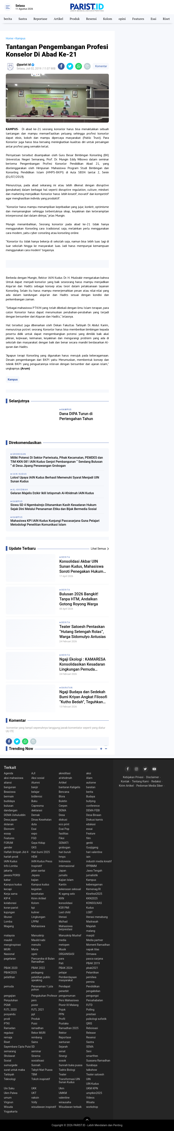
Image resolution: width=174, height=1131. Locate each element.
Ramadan (9, 1028)
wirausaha (65, 1102)
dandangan (10, 810)
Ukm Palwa (10, 1093)
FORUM (8, 842)
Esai (153, 19)
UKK (34, 1088)
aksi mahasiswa (13, 777)
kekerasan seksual (70, 889)
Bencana (64, 791)
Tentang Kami (140, 781)
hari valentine (94, 852)
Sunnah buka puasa (70, 1065)
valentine (64, 1097)
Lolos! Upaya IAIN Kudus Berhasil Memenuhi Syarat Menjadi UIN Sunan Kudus (54, 479)
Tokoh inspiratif (40, 1079)
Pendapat (64, 986)
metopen (64, 944)
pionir (34, 1004)
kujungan (9, 912)
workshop (92, 1106)
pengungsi (92, 995)
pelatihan (9, 977)
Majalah (91, 926)
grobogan (64, 847)
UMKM (63, 1093)
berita (8, 19)
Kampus (13, 379)
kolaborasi (10, 903)
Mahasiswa (38, 926)
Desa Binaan (93, 815)
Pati (61, 963)
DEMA (62, 810)
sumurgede (10, 1065)
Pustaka (64, 1023)
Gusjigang (92, 847)
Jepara (35, 875)
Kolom (107, 19)
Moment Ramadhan (98, 944)
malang (90, 930)
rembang (36, 1037)
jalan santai (38, 870)
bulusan (8, 805)
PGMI (7, 1004)
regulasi (8, 1032)
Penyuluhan (11, 1000)
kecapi (8, 889)
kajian (34, 879)
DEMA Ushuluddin (15, 815)
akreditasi (65, 773)
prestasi (91, 1014)
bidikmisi (36, 796)
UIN (88, 1079)
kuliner (35, 912)
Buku (34, 801)
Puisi (34, 1023)
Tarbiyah (9, 1074)
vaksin (35, 1097)
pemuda (9, 986)
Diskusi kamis (94, 819)
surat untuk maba (14, 1069)
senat (62, 1051)
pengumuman (67, 995)
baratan (67, 688)
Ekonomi (9, 828)
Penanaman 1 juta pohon (42, 988)
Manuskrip (37, 935)
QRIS (89, 1023)
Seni (88, 1051)
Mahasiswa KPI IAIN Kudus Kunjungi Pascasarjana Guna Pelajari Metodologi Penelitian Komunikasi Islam (54, 523)
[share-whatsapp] (78, 66)
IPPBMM (91, 866)
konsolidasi (65, 903)
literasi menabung (97, 916)
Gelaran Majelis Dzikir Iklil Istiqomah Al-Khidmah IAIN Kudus (52, 493)
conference (93, 805)
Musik (62, 949)
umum (8, 1097)
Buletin (63, 801)
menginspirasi (12, 944)
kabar (7, 879)
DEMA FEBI (93, 810)
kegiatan (36, 889)
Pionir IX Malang (68, 1004)
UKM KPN (92, 1088)
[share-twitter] (70, 66)
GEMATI (63, 842)
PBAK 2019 (93, 963)
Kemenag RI (93, 889)
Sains (34, 1042)
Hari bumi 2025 (40, 852)
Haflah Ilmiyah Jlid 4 (16, 852)
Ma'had (63, 921)
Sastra (23, 19)
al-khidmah (65, 777)
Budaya (90, 796)
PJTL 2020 (10, 1009)
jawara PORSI (12, 875)
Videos (90, 1097)
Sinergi (63, 1055)
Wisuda (8, 1106)
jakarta (8, 870)
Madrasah (92, 921)
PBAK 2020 (10, 967)
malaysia (9, 935)
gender (8, 847)
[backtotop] (87, 1120)
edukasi (91, 824)
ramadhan (37, 1028)
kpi (33, 907)
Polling (90, 1009)
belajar (35, 791)
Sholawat (9, 1055)
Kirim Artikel (38, 898)
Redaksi (156, 781)
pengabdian (93, 991)
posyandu (10, 1014)
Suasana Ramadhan (98, 1060)
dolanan (9, 824)
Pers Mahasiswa (69, 1000)
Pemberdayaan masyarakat (68, 979)
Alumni (35, 782)
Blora (62, 796)
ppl (33, 1014)
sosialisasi (37, 1060)
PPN (61, 1014)
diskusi (63, 819)
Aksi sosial (37, 777)
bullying (91, 801)
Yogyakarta (10, 1111)
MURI (7, 949)
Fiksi (61, 838)
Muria (34, 949)
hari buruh (65, 852)
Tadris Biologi (67, 1069)
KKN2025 (92, 898)
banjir (34, 787)
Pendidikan (93, 986)
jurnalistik (92, 875)
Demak (35, 815)
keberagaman (94, 884)
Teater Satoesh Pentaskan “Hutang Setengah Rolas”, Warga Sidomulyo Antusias (82, 631)
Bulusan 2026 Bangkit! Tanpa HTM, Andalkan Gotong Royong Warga (78, 599)
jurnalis (63, 875)
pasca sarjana (94, 958)
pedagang (37, 972)
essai (89, 828)
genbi (89, 842)
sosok (62, 1060)
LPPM (34, 921)
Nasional (9, 954)
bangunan (10, 787)
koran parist (11, 907)
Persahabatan (94, 1000)
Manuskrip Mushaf (70, 935)
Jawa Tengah (94, 870)
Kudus (90, 907)
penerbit (64, 991)
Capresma (37, 805)
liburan (8, 916)
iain (88, 856)
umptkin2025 (94, 1093)
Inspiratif (36, 866)
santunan (64, 1042)
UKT (33, 1093)
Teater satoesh (95, 1074)
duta (34, 824)
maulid (8, 940)
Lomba (8, 921)
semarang (10, 1051)
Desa (62, 815)
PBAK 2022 (38, 967)
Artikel (58, 19)
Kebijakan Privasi (133, 777)
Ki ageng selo (67, 893)
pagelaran (10, 958)
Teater (62, 1074)
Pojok (62, 1009)
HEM (34, 856)
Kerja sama (10, 893)
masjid (90, 935)
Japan (62, 870)
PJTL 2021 (37, 1009)
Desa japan (10, 819)
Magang (9, 926)
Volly (34, 1102)
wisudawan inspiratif (43, 1106)
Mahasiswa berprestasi (65, 928)
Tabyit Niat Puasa (41, 1069)
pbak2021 (92, 967)
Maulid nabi (38, 940)
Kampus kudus (13, 884)
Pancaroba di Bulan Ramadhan (43, 960)
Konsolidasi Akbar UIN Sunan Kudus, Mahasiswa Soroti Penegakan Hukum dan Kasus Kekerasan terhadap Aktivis (81, 566)
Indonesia (65, 861)
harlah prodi (11, 856)
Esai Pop (64, 828)
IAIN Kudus (10, 861)
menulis (36, 944)
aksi (88, 773)
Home (9, 38)
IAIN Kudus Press (41, 861)
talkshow (91, 1069)
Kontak (125, 781)
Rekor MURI (38, 1032)
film (88, 838)
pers (34, 1000)
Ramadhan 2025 (68, 1028)
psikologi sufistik (96, 1018)
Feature (90, 833)
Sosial (7, 1060)
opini (122, 19)
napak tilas (92, 949)
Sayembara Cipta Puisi (17, 1046)
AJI (33, 773)
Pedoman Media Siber (149, 785)
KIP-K (7, 898)
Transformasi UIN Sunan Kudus (69, 1081)
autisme (91, 782)
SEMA (90, 1046)
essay (7, 833)
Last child (64, 912)
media (62, 940)
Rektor (63, 1032)
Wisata (90, 1102)
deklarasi (36, 810)
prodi (7, 1018)
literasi (63, 916)
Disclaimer (152, 777)
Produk (75, 19)
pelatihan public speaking (40, 979)
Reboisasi (92, 1028)
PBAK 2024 (65, 967)
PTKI (7, 1023)
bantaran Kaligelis (69, 787)
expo (34, 833)
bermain (9, 796)
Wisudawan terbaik (70, 1106)
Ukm (61, 1088)
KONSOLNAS (94, 903)
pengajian (10, 995)
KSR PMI (64, 907)
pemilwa (91, 977)
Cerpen (63, 805)
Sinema (35, 1055)
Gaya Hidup (38, 842)
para (61, 958)
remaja (8, 1037)
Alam (89, 777)
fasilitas (63, 833)
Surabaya (91, 1065)
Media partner (94, 940)
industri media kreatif (99, 861)
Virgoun (8, 1102)
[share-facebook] (61, 66)
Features (138, 19)
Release (91, 1032)
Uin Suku (9, 1088)
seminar (36, 1051)
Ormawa (91, 954)
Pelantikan (92, 972)
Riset (166, 19)
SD (33, 1046)
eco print (64, 824)
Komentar (101, 66)
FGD (33, 838)
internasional (66, 866)
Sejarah (63, 1046)
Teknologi (10, 1079)
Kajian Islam (66, 879)
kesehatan (37, 893)
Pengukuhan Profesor (44, 995)
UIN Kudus (92, 1083)
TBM (34, 1074)
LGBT (89, 912)
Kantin (63, 884)
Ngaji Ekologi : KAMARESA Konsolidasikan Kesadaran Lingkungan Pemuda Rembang (82, 664)
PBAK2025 (10, 972)
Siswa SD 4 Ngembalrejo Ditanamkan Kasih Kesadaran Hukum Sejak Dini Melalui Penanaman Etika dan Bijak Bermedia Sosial (53, 507)
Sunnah (35, 1065)
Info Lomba (11, 866)
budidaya (9, 801)
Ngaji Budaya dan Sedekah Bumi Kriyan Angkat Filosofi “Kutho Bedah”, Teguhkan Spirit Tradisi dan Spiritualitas (83, 697)
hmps (62, 856)
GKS (34, 847)
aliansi (8, 782)
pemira (90, 981)
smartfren (92, 1055)
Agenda (8, 773)
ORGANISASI (66, 954)
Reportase (40, 19)
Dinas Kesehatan (41, 819)
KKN (61, 898)
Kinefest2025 (94, 893)
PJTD (89, 1004)
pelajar (63, 972)
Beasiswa (9, 791)
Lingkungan (38, 916)
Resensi (91, 19)
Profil (62, 1018)
